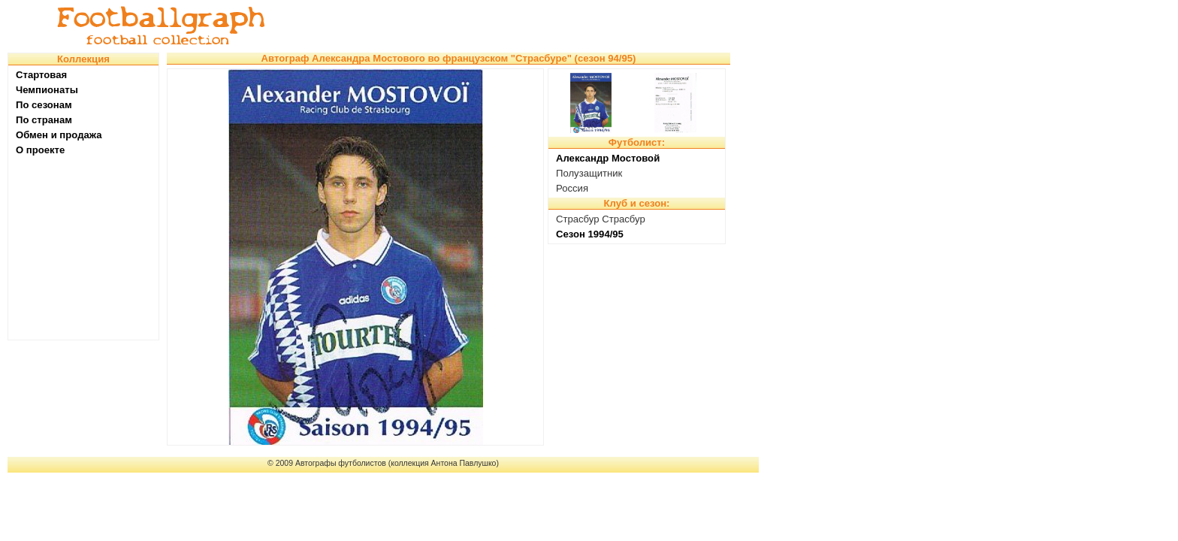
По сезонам (44, 104)
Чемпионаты (47, 89)
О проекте (40, 150)
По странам (44, 119)
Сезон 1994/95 (590, 234)
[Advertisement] (521, 26)
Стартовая (41, 74)
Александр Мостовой (608, 158)
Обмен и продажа (59, 135)
